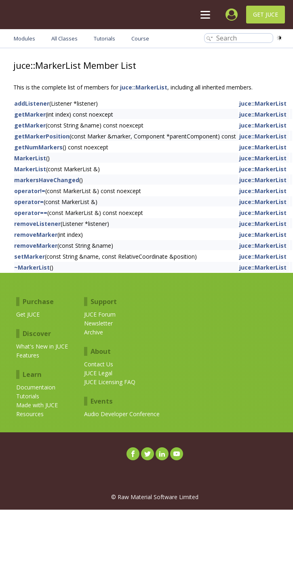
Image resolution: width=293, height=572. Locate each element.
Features (27, 355)
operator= (29, 202)
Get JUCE (265, 14)
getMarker (30, 114)
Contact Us (98, 364)
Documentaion (35, 387)
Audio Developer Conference (122, 414)
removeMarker (35, 234)
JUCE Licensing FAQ (109, 382)
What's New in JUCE (42, 346)
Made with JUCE (37, 405)
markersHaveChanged (46, 180)
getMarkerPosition (42, 136)
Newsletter (98, 323)
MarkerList (30, 158)
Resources (30, 414)
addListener (31, 103)
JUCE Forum (100, 314)
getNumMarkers (38, 147)
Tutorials (27, 396)
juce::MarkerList (143, 87)
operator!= (29, 191)
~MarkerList (32, 267)
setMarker (29, 256)
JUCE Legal (98, 373)
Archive (93, 332)
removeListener (37, 224)
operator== (30, 213)
